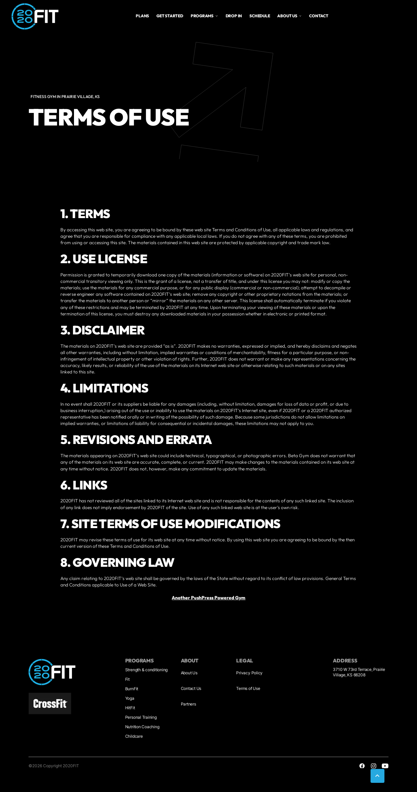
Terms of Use (248, 688)
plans (142, 15)
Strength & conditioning (146, 669)
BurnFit (131, 688)
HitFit (130, 707)
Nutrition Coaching (142, 726)
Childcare (134, 736)
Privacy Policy (249, 672)
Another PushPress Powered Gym (208, 598)
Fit (127, 679)
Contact (318, 15)
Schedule (259, 15)
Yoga (129, 698)
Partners (188, 704)
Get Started (169, 15)
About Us (189, 672)
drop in (234, 15)
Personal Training (141, 717)
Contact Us (191, 688)
